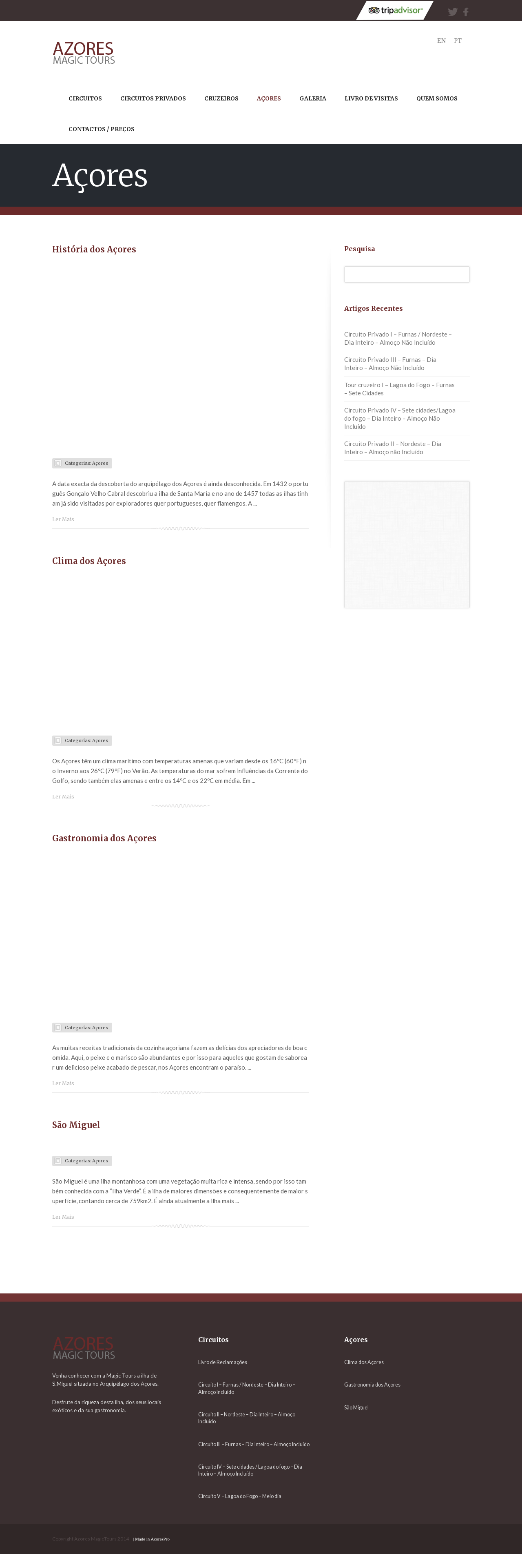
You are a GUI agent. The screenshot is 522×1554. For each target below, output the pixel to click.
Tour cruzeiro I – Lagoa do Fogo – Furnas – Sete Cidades (399, 389)
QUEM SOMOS (437, 98)
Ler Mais (63, 519)
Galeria (312, 98)
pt (458, 40)
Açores (100, 463)
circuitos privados (153, 98)
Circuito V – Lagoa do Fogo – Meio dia (239, 1496)
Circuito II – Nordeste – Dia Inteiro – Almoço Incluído (246, 1418)
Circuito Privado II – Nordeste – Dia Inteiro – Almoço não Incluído (392, 447)
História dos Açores (94, 249)
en (441, 40)
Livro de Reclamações (222, 1362)
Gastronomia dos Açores (104, 838)
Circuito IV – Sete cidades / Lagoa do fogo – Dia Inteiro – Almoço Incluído (250, 1470)
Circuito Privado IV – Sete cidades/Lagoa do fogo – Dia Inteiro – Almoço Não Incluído (400, 418)
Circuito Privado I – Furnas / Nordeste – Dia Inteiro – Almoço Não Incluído (398, 338)
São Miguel (76, 1125)
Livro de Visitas (371, 98)
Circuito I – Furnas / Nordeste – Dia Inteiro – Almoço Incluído (246, 1388)
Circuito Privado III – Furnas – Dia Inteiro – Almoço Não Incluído (390, 363)
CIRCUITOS (85, 98)
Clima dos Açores (89, 561)
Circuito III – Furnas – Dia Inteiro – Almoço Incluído (254, 1444)
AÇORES (269, 98)
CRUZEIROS (221, 98)
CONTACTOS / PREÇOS (102, 129)
